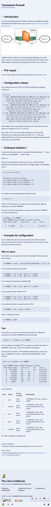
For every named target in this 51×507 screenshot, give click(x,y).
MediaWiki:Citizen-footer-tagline (22, 496)
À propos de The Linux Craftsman (24, 489)
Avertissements (40, 488)
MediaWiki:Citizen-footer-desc (22, 484)
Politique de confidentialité (5, 489)
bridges (44, 75)
